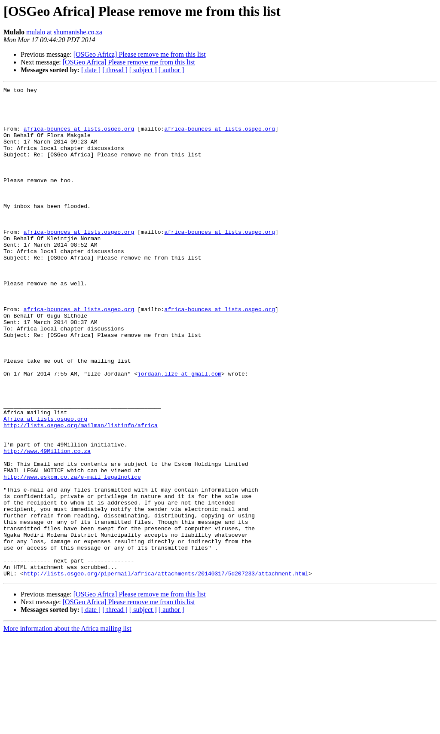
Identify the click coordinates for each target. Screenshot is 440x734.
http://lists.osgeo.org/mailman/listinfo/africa (80, 493)
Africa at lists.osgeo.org (45, 485)
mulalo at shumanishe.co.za (64, 32)
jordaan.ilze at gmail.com (179, 431)
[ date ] (91, 69)
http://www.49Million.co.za (47, 524)
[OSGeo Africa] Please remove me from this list (139, 54)
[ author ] (171, 69)
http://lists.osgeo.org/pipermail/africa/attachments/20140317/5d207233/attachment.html (166, 671)
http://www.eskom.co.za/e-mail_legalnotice (72, 555)
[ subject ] (143, 69)
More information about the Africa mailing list (67, 726)
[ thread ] (115, 69)
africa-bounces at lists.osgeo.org (79, 137)
